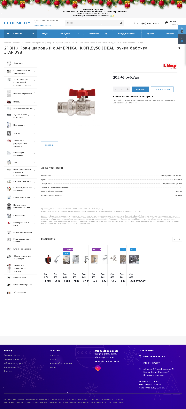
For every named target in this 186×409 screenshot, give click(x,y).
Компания (55, 350)
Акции (53, 367)
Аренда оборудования (61, 363)
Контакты (54, 355)
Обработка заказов (13, 363)
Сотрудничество (12, 367)
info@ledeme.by (151, 363)
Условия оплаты (12, 355)
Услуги (53, 359)
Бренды (8, 371)
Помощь (8, 350)
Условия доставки (13, 359)
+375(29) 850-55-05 (147, 23)
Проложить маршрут (43, 25)
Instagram (98, 368)
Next (179, 239)
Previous (175, 239)
